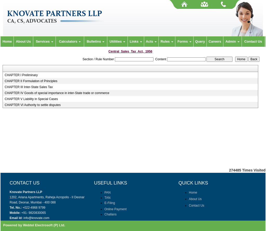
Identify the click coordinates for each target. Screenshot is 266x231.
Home (7, 41)
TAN (107, 198)
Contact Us (253, 41)
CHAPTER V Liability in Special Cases (31, 99)
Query (200, 41)
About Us (23, 41)
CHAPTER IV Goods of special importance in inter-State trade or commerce (57, 93)
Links (136, 41)
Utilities (117, 41)
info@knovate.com (36, 218)
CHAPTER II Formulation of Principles (31, 81)
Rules (167, 41)
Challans (110, 214)
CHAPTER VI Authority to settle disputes (33, 105)
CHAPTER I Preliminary (21, 75)
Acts (151, 41)
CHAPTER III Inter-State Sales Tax (29, 87)
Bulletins (96, 41)
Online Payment (115, 209)
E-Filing (109, 203)
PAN (107, 192)
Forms (184, 41)
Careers (215, 41)
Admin (232, 41)
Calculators (70, 41)
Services (44, 41)
